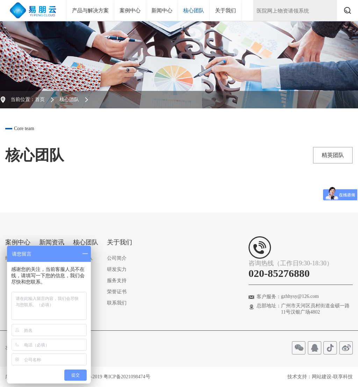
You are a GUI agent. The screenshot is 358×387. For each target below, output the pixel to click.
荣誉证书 (117, 291)
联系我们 (117, 303)
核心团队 (193, 10)
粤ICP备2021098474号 (126, 376)
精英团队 (333, 155)
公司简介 (117, 258)
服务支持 (117, 280)
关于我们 (225, 10)
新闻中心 (161, 10)
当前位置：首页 (27, 99)
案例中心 (130, 10)
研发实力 (117, 269)
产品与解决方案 (90, 10)
